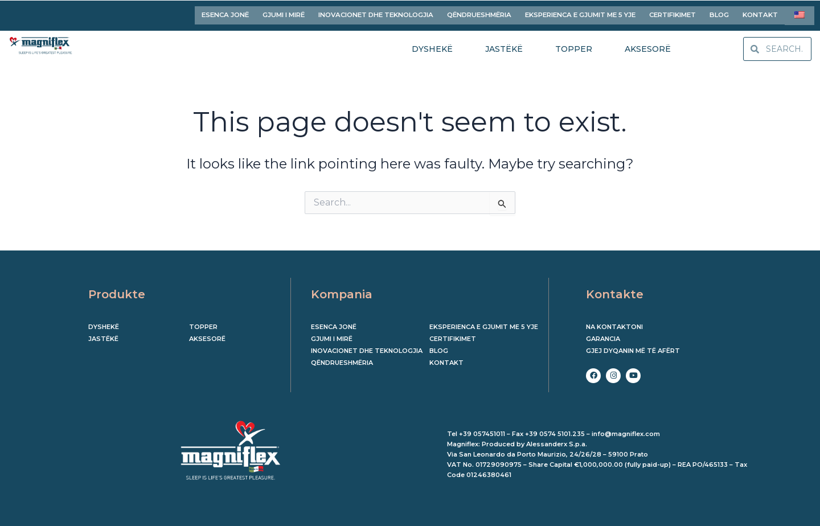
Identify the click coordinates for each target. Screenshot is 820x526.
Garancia (603, 336)
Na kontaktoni (614, 324)
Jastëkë (103, 336)
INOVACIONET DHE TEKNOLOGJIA (375, 14)
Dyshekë (103, 324)
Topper (203, 324)
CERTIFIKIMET (672, 14)
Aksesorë (207, 336)
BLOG (719, 14)
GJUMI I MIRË (284, 14)
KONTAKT (760, 14)
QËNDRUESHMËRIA (479, 14)
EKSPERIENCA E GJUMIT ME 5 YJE (580, 14)
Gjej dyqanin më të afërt (633, 348)
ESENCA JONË (225, 14)
